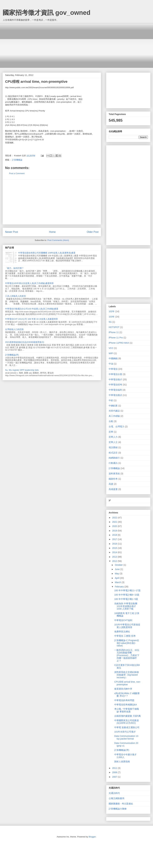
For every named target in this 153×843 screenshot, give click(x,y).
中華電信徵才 (115, 379)
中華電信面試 (115, 395)
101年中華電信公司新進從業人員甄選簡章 (127, 626)
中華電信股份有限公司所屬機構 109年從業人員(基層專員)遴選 (46, 253)
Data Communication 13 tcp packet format (126, 737)
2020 (115, 526)
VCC (111, 348)
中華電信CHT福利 (123, 620)
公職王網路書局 (116, 798)
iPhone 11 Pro (116, 337)
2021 (115, 522)
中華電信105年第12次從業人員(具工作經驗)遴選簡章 (29, 283)
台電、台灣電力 (116, 426)
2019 (115, 530)
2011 (115, 768)
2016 (115, 543)
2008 (115, 772)
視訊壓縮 (113, 447)
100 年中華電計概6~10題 (126, 594)
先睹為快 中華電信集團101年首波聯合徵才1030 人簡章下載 (125, 606)
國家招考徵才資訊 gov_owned (46, 12)
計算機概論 (17, 160)
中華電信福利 (115, 390)
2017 (115, 539)
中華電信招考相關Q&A (125, 704)
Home (52, 232)
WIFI (111, 353)
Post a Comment (17, 173)
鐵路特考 (113, 479)
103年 (112, 316)
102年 (112, 311)
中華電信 (113, 369)
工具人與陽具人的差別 (15, 296)
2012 (115, 561)
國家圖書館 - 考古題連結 (121, 803)
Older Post (92, 232)
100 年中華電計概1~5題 (126, 599)
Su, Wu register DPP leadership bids (22, 370)
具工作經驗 (114, 416)
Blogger (92, 837)
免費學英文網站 (122, 631)
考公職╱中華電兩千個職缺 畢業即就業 (126, 710)
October (119, 565)
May (117, 573)
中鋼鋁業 (113, 405)
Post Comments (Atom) (58, 240)
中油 (111, 363)
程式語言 (113, 452)
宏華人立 (113, 442)
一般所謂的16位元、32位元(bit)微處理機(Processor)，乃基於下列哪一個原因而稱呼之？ (126, 655)
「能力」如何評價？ (14, 268)
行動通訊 (113, 463)
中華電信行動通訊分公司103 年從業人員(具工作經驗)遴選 (31, 309)
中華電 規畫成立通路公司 (126, 727)
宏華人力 (113, 437)
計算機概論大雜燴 (118, 808)
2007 (115, 777)
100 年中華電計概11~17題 (127, 590)
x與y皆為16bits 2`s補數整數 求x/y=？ (127, 694)
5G (110, 322)
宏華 (111, 432)
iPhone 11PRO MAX (119, 343)
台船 (111, 421)
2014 (115, 552)
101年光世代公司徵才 (125, 731)
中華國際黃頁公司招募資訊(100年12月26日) (126, 721)
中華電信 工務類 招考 (125, 636)
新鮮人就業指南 (122, 761)
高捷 (111, 484)
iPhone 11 (114, 332)
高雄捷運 (113, 489)
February (119, 586)
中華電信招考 (115, 384)
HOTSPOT (114, 327)
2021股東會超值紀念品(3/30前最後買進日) (24, 342)
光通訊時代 (114, 793)
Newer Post (11, 232)
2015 (115, 548)
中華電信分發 (115, 374)
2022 (115, 517)
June (117, 569)
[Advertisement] (79, 45)
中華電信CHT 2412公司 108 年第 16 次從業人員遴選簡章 (31, 319)
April (117, 578)
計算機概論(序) (12, 355)
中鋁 (111, 400)
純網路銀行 (114, 457)
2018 (115, 535)
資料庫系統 (114, 473)
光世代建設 (114, 410)
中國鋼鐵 (113, 358)
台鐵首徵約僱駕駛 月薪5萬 (127, 716)
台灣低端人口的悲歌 (14, 329)
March (118, 582)
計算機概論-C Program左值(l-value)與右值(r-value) (126, 643)
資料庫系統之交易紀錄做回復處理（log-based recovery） (126, 675)
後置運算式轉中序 (123, 689)
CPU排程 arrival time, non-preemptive (127, 683)
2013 (115, 557)
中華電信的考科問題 (124, 700)
